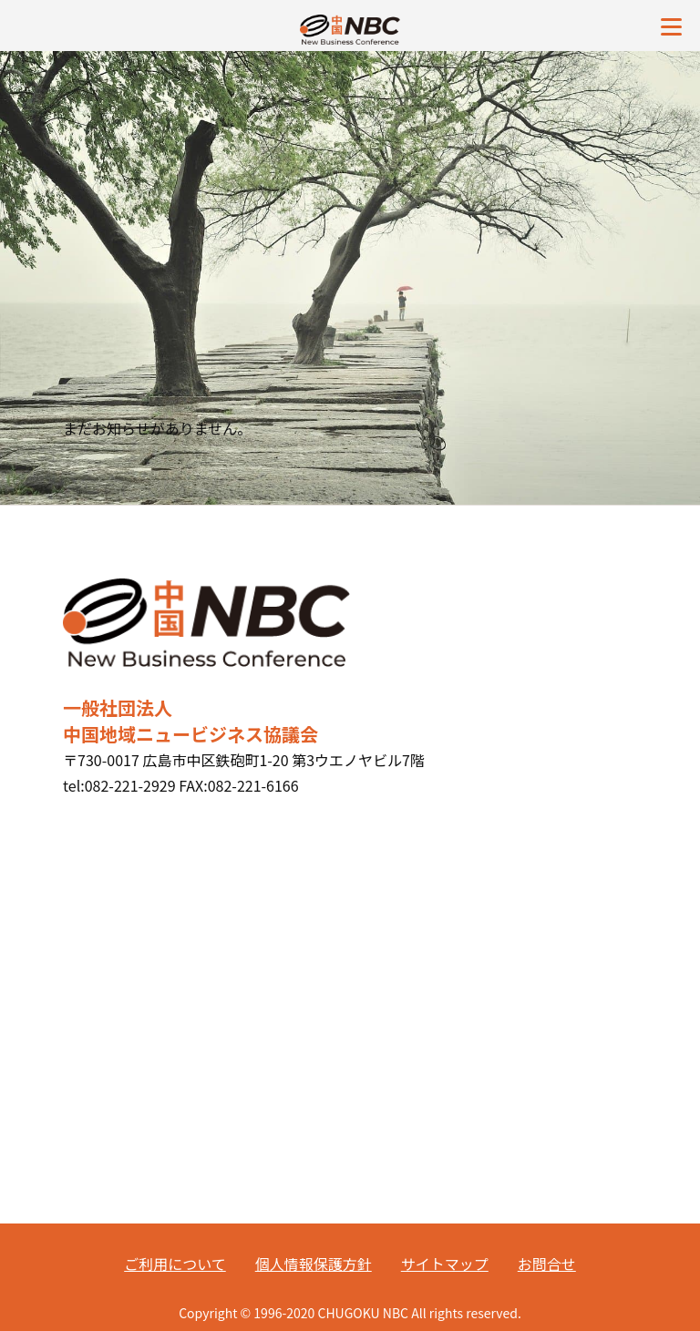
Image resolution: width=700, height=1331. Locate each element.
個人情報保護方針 (313, 1264)
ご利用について (175, 1264)
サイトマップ (445, 1264)
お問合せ (547, 1264)
